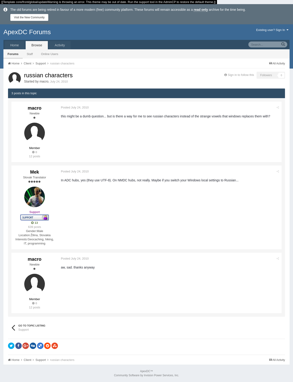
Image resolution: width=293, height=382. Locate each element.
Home (14, 45)
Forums (13, 54)
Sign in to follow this (241, 75)
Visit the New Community (29, 17)
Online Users (49, 54)
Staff (30, 54)
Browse (36, 45)
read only (201, 9)
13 (34, 222)
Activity (60, 45)
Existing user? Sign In (272, 30)
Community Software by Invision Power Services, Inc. (146, 375)
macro (44, 81)
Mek (34, 171)
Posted (75, 107)
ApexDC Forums (27, 32)
